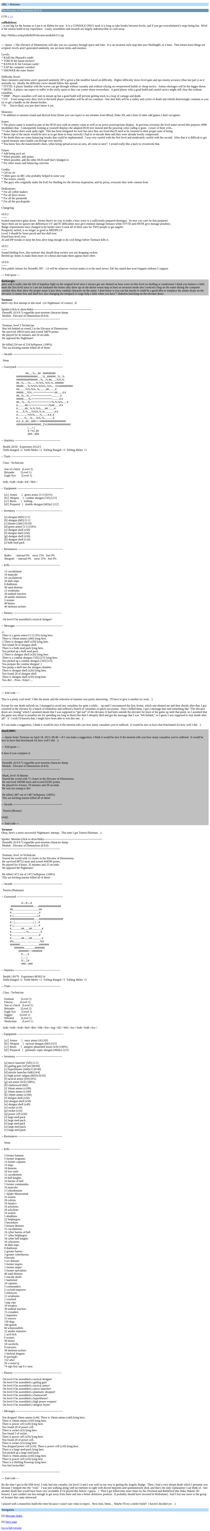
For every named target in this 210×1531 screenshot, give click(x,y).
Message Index (14, 1515)
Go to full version (11, 1527)
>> (11, 16)
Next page (11, 1521)
